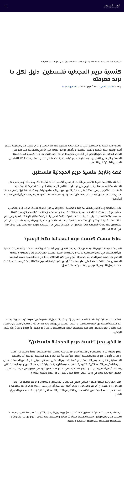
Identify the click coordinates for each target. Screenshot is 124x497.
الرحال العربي (106, 87)
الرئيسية (118, 61)
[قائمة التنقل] (6, 6)
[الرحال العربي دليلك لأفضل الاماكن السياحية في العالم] (112, 6)
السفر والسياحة (104, 61)
